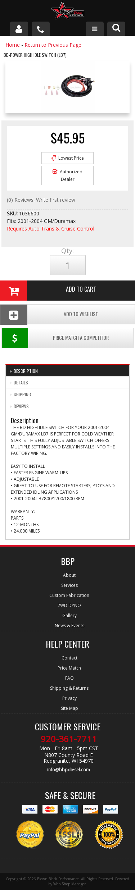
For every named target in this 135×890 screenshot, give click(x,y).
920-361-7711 (69, 739)
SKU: (13, 213)
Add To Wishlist (49, 314)
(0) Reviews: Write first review (41, 199)
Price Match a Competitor (55, 338)
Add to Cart (48, 290)
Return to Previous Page (52, 44)
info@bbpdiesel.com (68, 770)
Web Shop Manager (69, 883)
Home (12, 44)
